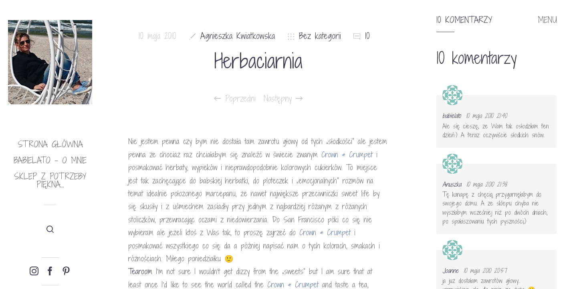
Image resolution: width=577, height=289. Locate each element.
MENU (547, 20)
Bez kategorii (320, 36)
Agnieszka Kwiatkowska (237, 36)
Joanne (450, 270)
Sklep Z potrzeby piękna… (50, 180)
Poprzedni (235, 99)
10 (367, 36)
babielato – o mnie (50, 160)
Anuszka (451, 184)
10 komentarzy (464, 20)
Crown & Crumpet (347, 154)
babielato (451, 115)
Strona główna (50, 144)
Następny (283, 99)
